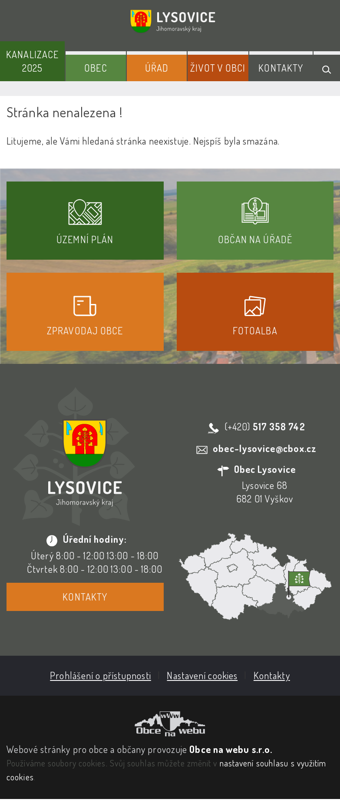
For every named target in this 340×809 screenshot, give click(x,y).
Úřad (156, 68)
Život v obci (217, 68)
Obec (95, 68)
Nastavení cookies (202, 675)
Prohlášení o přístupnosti (100, 675)
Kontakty (280, 68)
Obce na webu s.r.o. (230, 749)
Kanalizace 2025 (32, 61)
